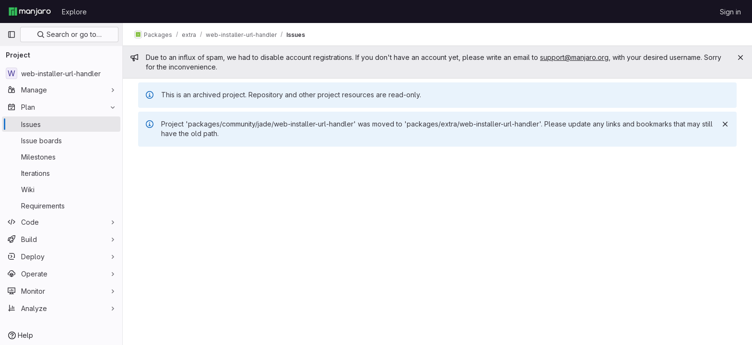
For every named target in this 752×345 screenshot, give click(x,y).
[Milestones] (61, 156)
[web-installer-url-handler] (61, 73)
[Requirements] (61, 205)
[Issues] (61, 124)
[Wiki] (61, 189)
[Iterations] (61, 173)
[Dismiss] (725, 124)
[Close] (740, 57)
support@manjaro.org (574, 57)
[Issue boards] (61, 140)
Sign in (730, 12)
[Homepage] (29, 11)
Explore (74, 12)
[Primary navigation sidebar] (11, 34)
